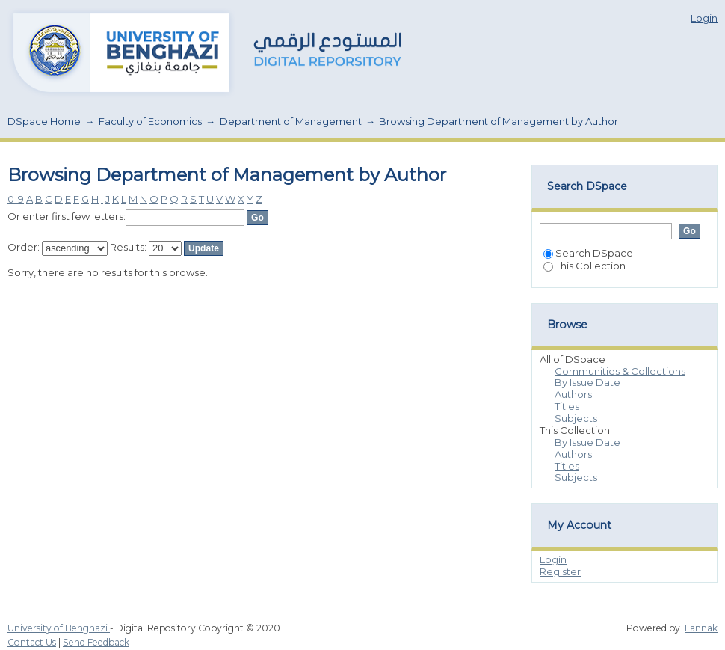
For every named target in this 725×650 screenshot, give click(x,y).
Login (704, 18)
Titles (567, 406)
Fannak (701, 628)
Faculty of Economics (150, 121)
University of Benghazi (58, 628)
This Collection (584, 266)
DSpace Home (44, 121)
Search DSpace (588, 253)
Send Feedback (96, 642)
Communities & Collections (620, 371)
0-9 (15, 199)
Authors (573, 394)
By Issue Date (587, 382)
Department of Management (291, 121)
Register (560, 571)
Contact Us (31, 642)
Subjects (576, 418)
